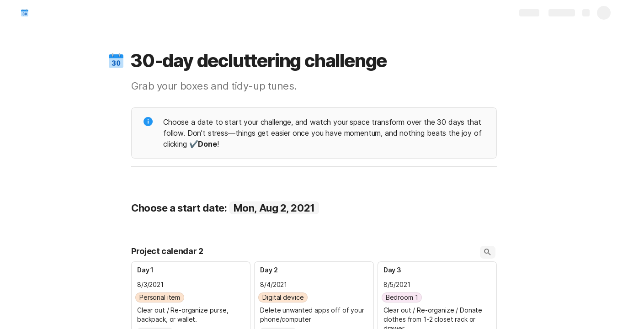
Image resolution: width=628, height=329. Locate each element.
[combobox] (190, 297)
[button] (116, 60)
